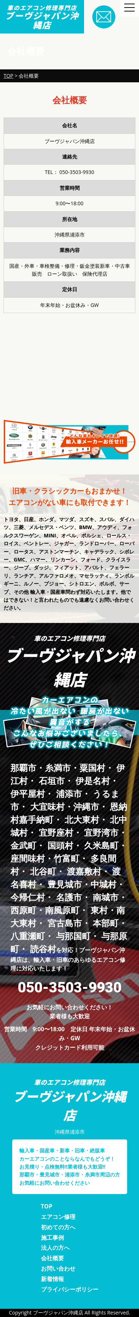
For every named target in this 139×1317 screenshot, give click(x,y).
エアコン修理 (58, 1217)
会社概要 (52, 1258)
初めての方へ (58, 1227)
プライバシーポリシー (69, 1289)
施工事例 (52, 1238)
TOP (46, 1206)
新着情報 (52, 1279)
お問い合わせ (58, 1268)
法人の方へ (55, 1248)
